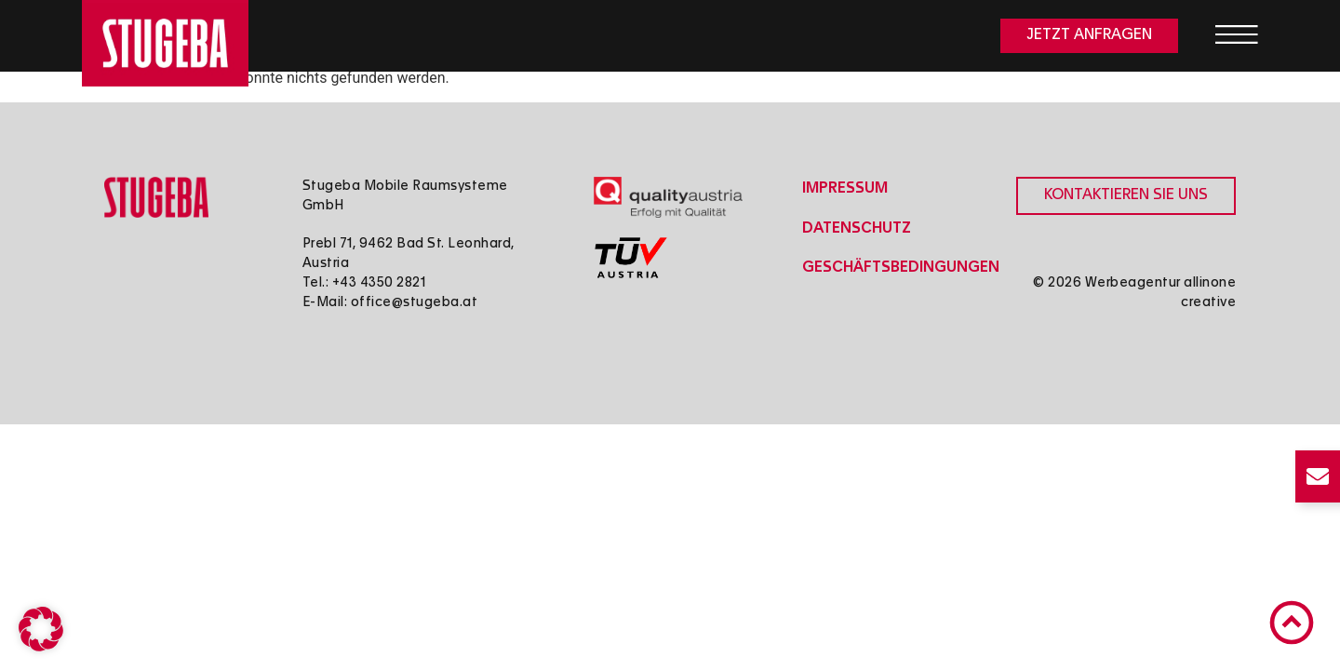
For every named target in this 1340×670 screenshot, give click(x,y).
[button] (41, 629)
